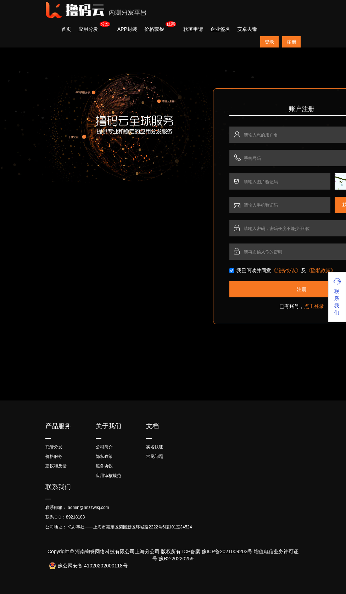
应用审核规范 (108, 475)
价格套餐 (154, 29)
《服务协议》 (286, 270)
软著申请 (193, 29)
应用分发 (88, 29)
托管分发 (53, 446)
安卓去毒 (247, 29)
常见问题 (154, 456)
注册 (291, 42)
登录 (269, 42)
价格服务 (53, 456)
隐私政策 (104, 456)
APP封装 (127, 29)
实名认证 (154, 446)
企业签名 (220, 29)
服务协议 (104, 466)
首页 (66, 29)
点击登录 (314, 306)
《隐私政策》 (321, 270)
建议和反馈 (56, 466)
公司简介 (104, 446)
